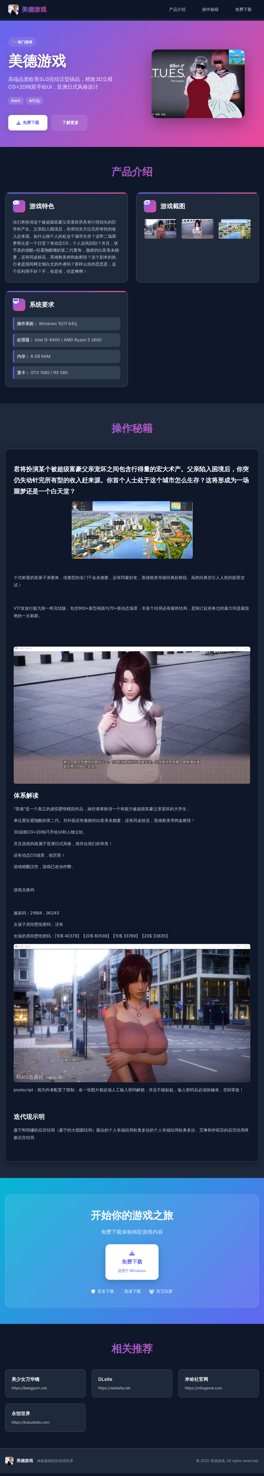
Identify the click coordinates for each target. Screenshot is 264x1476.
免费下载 (243, 9)
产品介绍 (177, 9)
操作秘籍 (210, 9)
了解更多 (70, 122)
